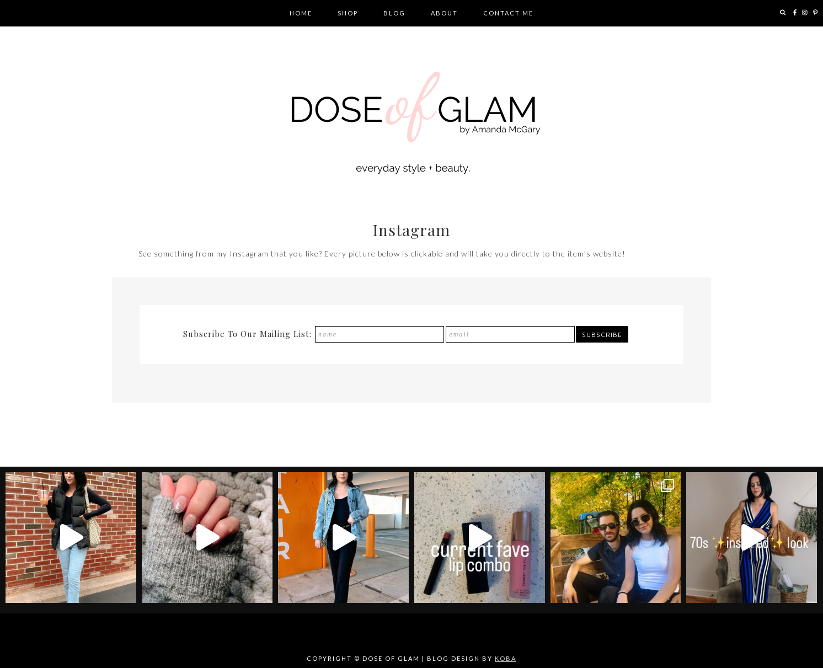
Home (301, 13)
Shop (348, 13)
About (444, 13)
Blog (394, 13)
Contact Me (508, 13)
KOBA (505, 658)
